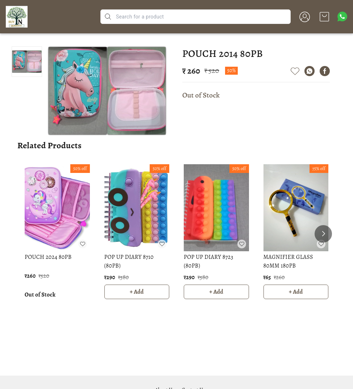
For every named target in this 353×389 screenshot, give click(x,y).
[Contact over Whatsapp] (342, 16)
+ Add (137, 292)
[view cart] (324, 16)
